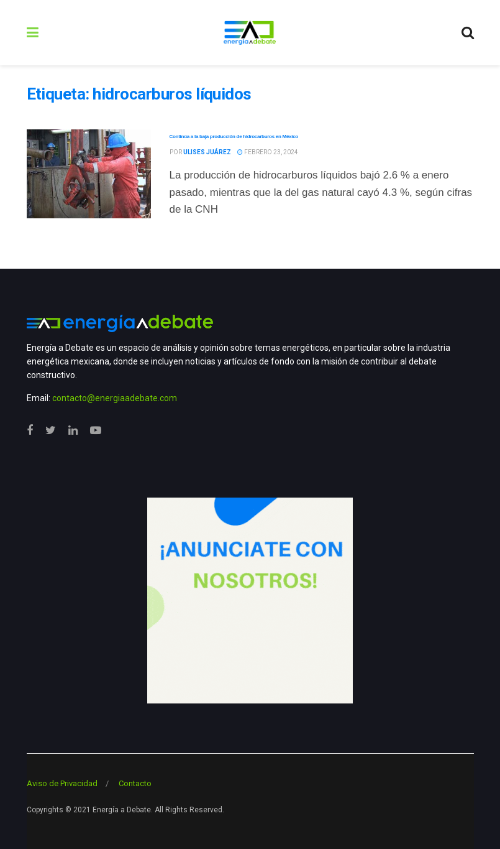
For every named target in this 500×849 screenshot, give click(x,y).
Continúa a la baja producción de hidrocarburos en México (234, 136)
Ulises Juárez (207, 152)
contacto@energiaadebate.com (114, 398)
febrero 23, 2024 (267, 152)
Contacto (135, 783)
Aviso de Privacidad (62, 783)
